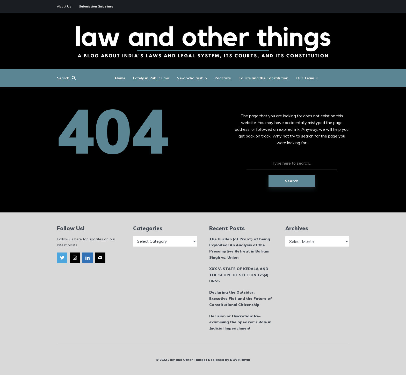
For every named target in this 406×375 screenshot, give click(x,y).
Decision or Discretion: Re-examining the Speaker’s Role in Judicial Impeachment (240, 322)
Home (120, 78)
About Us (64, 6)
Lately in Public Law (151, 78)
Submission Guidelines (96, 6)
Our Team (305, 78)
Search (292, 181)
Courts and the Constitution (263, 78)
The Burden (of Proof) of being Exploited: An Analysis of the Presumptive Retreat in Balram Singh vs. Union (239, 248)
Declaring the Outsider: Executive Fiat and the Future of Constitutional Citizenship (240, 298)
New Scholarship (192, 78)
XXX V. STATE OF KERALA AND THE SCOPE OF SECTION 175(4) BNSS (239, 275)
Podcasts (223, 78)
